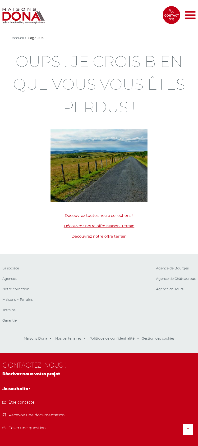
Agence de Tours (170, 289)
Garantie (9, 320)
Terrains (8, 310)
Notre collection (15, 289)
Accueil (18, 38)
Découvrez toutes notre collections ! (99, 216)
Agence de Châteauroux (176, 279)
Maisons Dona (35, 338)
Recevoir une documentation (33, 415)
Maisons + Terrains (17, 299)
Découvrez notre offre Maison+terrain (99, 226)
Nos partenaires (68, 338)
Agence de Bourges (172, 268)
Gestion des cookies (158, 338)
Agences (9, 279)
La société (10, 268)
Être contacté (18, 402)
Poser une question (24, 428)
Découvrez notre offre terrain (99, 236)
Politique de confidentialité (111, 338)
